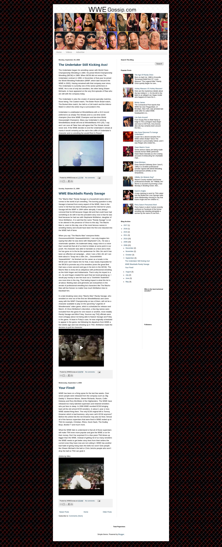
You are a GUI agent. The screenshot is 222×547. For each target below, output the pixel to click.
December (130, 248)
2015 (126, 232)
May (127, 282)
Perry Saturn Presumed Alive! (146, 205)
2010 (126, 239)
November (130, 251)
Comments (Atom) (76, 516)
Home (59, 52)
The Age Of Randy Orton (144, 75)
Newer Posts (64, 512)
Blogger (121, 534)
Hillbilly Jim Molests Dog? (144, 177)
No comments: (90, 178)
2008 (126, 245)
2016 (126, 229)
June (128, 278)
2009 (126, 242)
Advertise (80, 52)
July (127, 275)
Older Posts (107, 512)
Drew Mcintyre (140, 162)
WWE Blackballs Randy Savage (82, 193)
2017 (126, 225)
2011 (126, 235)
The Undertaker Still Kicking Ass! (83, 64)
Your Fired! (67, 388)
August (128, 272)
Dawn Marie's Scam (142, 147)
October (129, 255)
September (130, 258)
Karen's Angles (140, 191)
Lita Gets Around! (141, 117)
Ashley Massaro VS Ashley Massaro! (148, 89)
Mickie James (140, 103)
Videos (69, 52)
